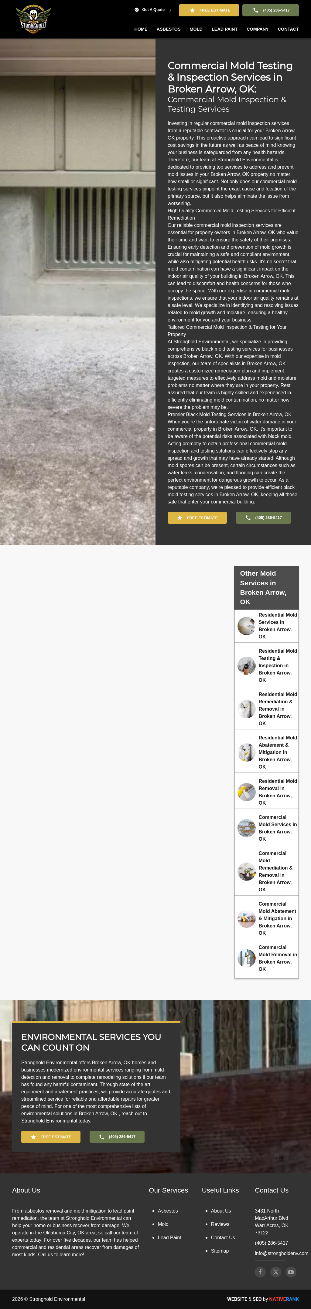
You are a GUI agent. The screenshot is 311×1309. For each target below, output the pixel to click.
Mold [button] (196, 29)
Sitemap (220, 1212)
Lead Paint (169, 1198)
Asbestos (168, 1172)
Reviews (220, 1185)
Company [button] (258, 29)
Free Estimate (209, 10)
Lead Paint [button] (225, 29)
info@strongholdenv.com (281, 1214)
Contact (288, 29)
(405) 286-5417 (270, 10)
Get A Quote (149, 9)
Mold (163, 1185)
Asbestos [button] (169, 29)
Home (140, 29)
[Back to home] (33, 19)
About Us (221, 1172)
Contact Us (223, 1198)
